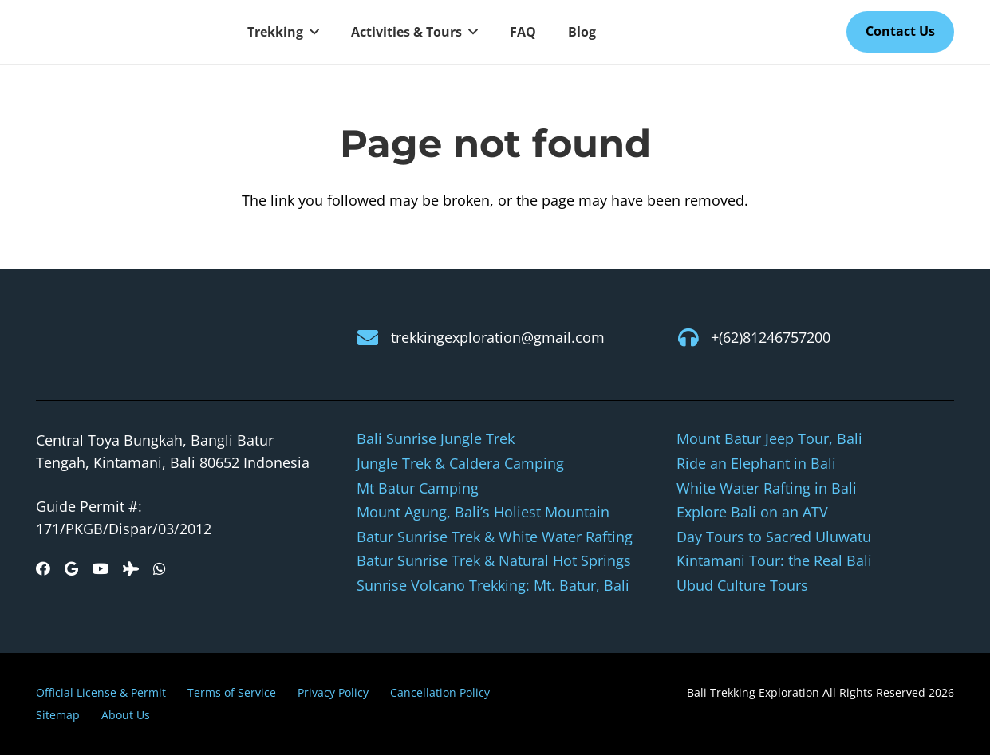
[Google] (71, 568)
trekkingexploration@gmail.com (498, 337)
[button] (311, 32)
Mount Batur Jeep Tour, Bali (769, 438)
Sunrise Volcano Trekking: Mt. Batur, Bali (493, 585)
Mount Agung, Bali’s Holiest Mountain (483, 511)
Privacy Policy (333, 692)
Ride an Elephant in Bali (756, 463)
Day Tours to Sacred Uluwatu (773, 536)
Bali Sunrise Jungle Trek (436, 438)
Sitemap (58, 714)
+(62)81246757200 (770, 337)
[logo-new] (123, 32)
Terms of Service (231, 692)
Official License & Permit (101, 692)
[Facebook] (43, 568)
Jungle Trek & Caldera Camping (460, 463)
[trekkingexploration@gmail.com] (374, 337)
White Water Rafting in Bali (766, 487)
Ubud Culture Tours (742, 585)
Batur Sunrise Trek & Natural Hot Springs (494, 560)
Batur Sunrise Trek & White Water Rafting (495, 536)
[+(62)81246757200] (693, 337)
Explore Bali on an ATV (752, 511)
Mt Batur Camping (418, 487)
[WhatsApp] (159, 568)
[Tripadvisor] (131, 568)
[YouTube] (100, 568)
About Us (125, 714)
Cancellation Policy (440, 692)
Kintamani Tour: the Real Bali (774, 560)
